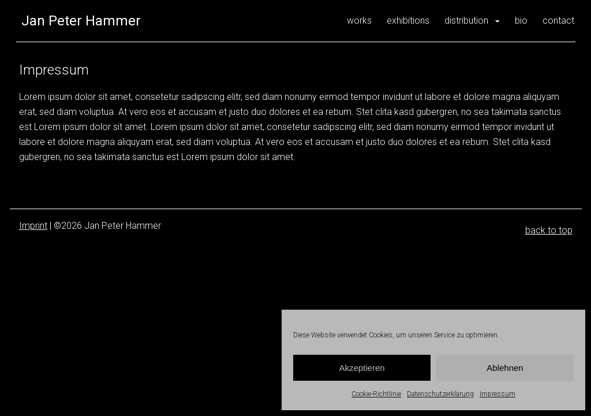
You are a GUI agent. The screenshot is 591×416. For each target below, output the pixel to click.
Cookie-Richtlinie (376, 394)
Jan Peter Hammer (81, 21)
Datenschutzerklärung (440, 394)
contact (558, 20)
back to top (549, 230)
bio (521, 20)
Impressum (497, 394)
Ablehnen (505, 368)
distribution (466, 20)
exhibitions (408, 20)
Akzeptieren (361, 368)
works (359, 20)
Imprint (33, 225)
